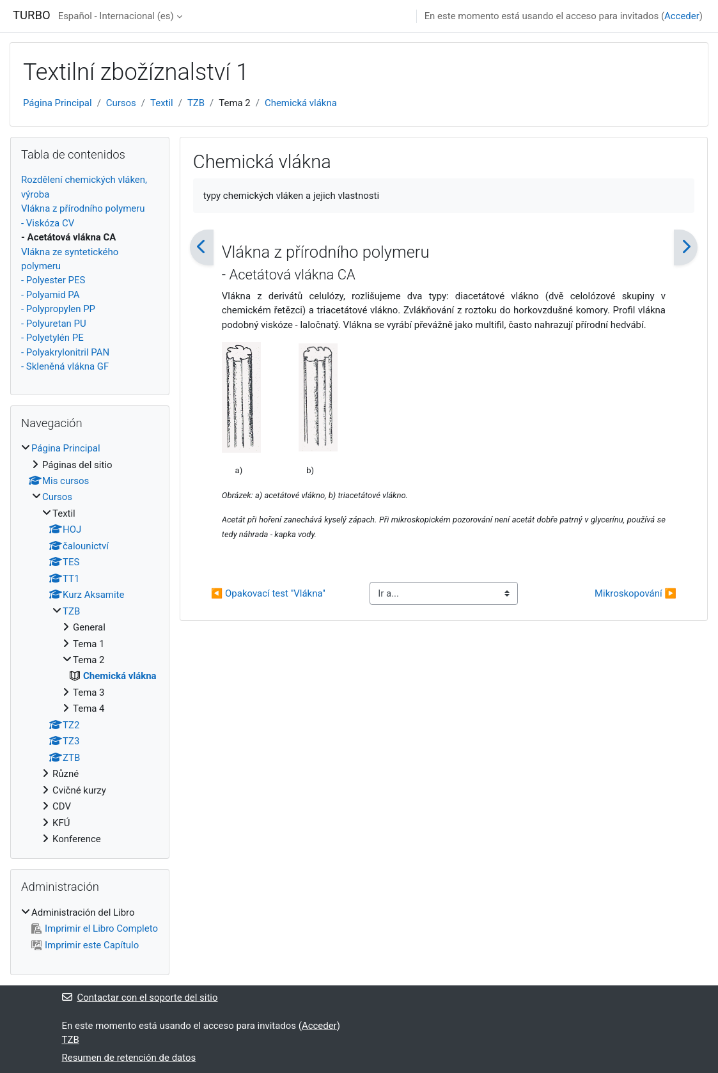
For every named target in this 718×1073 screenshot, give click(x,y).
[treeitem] (90, 643)
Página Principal (57, 103)
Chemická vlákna (301, 103)
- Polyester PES (53, 280)
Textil (161, 103)
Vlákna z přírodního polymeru (83, 208)
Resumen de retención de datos (129, 1057)
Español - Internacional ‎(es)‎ (116, 16)
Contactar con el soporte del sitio (140, 997)
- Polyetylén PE (52, 337)
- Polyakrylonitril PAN (65, 352)
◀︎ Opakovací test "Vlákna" (268, 593)
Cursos (121, 103)
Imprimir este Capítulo (85, 945)
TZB (196, 103)
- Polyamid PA (50, 295)
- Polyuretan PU (53, 323)
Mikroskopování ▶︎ (635, 593)
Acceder (681, 16)
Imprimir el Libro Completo (94, 928)
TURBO (32, 15)
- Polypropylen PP (58, 309)
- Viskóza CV (47, 223)
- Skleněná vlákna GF (65, 366)
